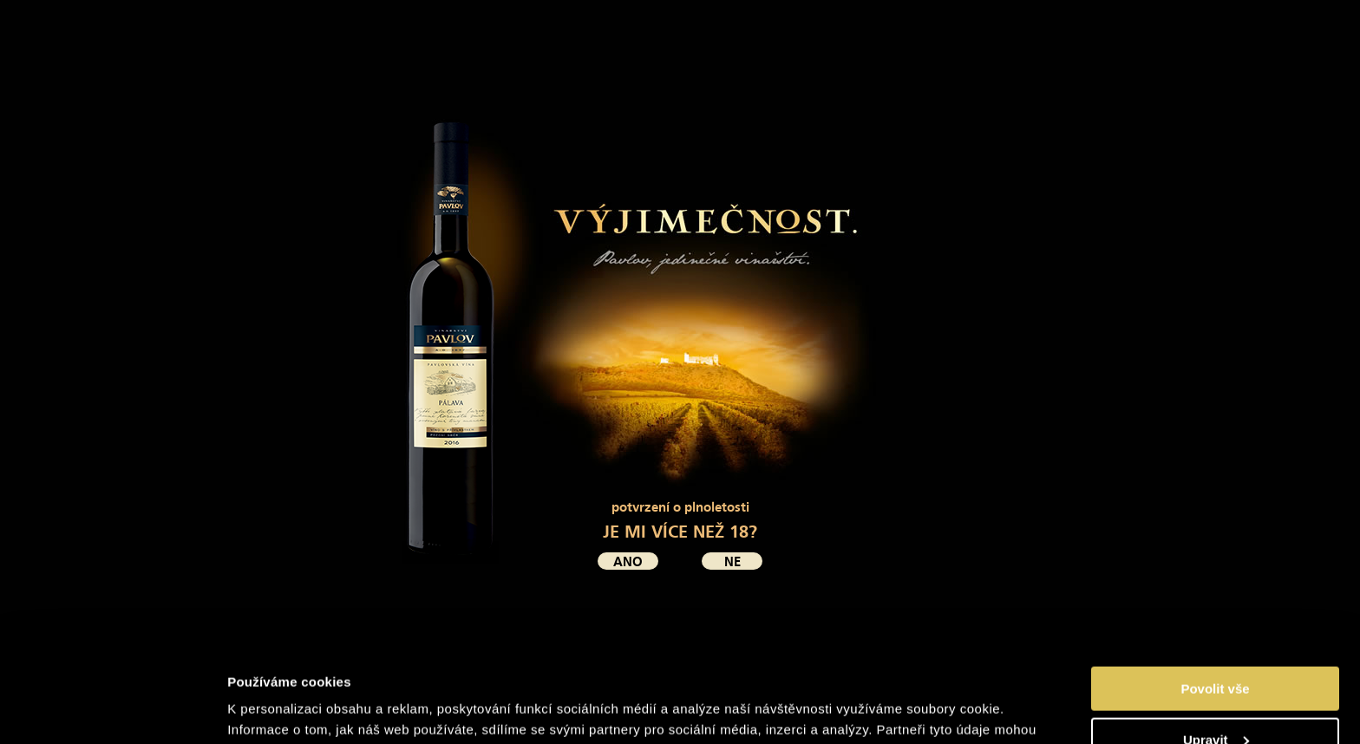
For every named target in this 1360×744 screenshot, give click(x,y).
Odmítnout (1215, 701)
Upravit (1216, 650)
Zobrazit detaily (275, 709)
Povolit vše (1214, 599)
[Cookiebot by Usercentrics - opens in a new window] (112, 710)
